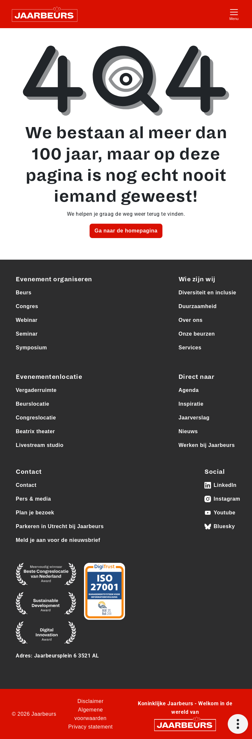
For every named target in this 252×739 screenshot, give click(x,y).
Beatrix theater (35, 431)
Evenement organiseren (54, 279)
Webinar (26, 320)
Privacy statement (90, 727)
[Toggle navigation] (234, 14)
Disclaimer (90, 701)
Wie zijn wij (197, 279)
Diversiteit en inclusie (207, 292)
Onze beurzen (196, 334)
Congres (27, 306)
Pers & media (33, 499)
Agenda (188, 390)
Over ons (190, 320)
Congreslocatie (36, 417)
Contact (26, 485)
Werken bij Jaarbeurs (206, 445)
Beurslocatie (32, 404)
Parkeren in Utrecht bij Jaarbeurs (60, 526)
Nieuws (188, 431)
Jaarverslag (193, 417)
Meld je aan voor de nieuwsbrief (58, 540)
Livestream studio (39, 445)
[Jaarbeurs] (185, 725)
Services (189, 347)
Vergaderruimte (36, 390)
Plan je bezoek (35, 512)
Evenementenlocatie (49, 377)
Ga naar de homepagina (126, 230)
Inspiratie (190, 404)
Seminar (27, 334)
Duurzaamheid (197, 306)
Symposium (31, 347)
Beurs (24, 292)
